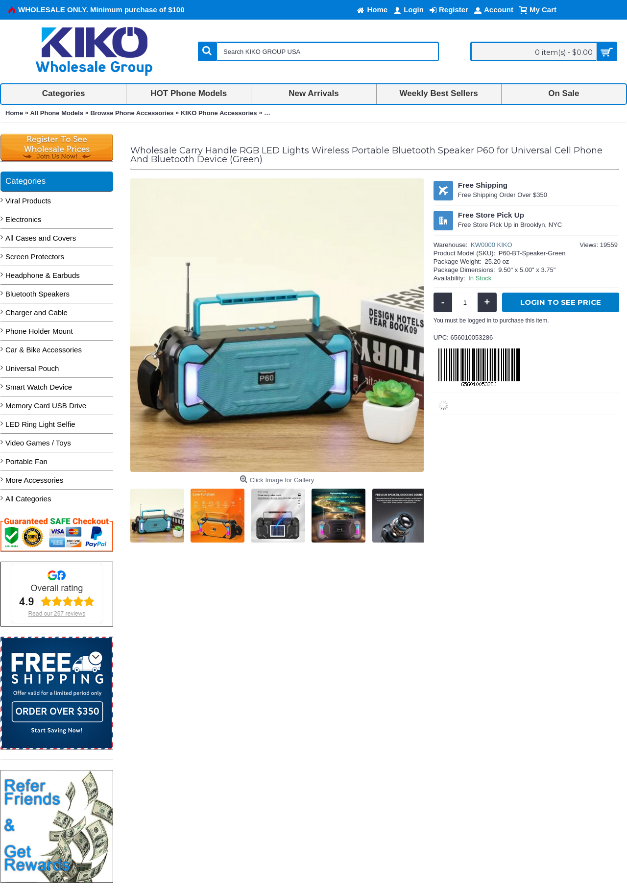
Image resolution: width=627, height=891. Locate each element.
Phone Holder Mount (39, 331)
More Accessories (34, 480)
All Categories (28, 499)
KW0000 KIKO (491, 244)
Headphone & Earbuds (42, 275)
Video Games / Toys (38, 443)
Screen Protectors (34, 256)
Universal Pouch (32, 368)
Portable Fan (26, 461)
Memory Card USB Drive (45, 405)
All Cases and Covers (40, 238)
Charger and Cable (36, 312)
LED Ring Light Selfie (40, 424)
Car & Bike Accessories (43, 350)
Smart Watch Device (38, 387)
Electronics (23, 219)
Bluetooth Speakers (37, 294)
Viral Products (28, 201)
